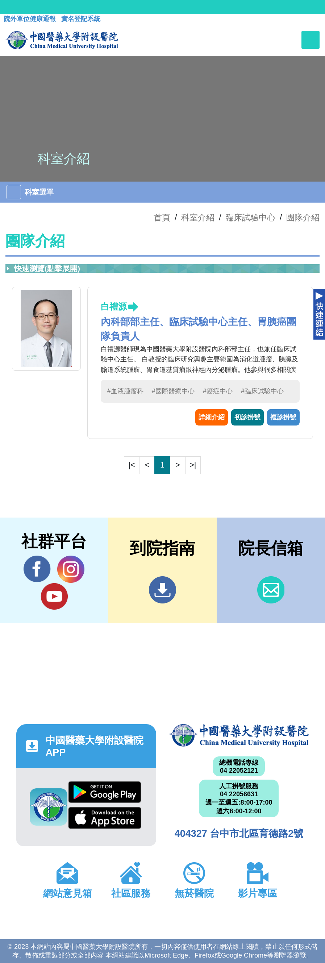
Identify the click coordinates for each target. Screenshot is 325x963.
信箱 (270, 589)
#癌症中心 (218, 391)
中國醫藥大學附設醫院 (239, 735)
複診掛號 (283, 417)
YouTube (54, 596)
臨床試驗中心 (250, 217)
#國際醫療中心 (173, 391)
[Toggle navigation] (310, 40)
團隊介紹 (303, 217)
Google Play (104, 792)
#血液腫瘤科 (125, 391)
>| (192, 464)
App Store (104, 818)
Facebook (37, 569)
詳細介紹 (212, 417)
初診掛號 (247, 417)
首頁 (162, 217)
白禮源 (114, 306)
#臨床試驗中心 (262, 391)
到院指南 (162, 589)
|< (132, 464)
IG (70, 569)
